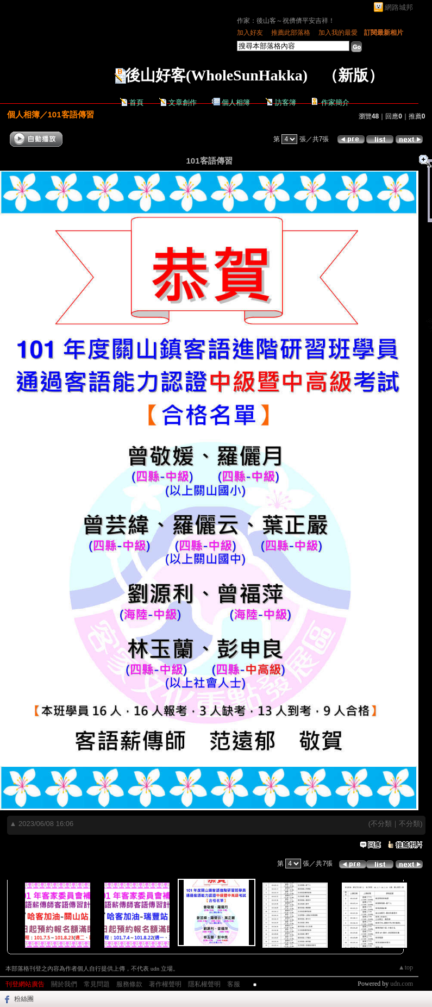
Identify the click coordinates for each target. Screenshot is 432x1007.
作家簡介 (335, 102)
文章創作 (182, 102)
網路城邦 (399, 7)
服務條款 (129, 984)
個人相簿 (236, 102)
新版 (353, 75)
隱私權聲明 (204, 984)
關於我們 (64, 984)
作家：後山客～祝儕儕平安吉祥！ (286, 20)
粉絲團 (24, 999)
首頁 (136, 102)
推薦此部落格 (290, 32)
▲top (405, 967)
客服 (233, 984)
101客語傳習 (71, 114)
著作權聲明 (165, 984)
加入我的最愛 (338, 32)
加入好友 (250, 32)
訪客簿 (285, 102)
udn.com (401, 983)
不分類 (381, 824)
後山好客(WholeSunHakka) (216, 75)
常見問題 (97, 984)
